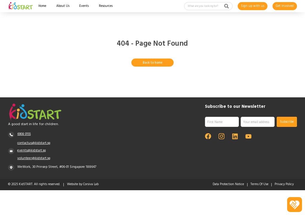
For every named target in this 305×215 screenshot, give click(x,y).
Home (42, 6)
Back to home (152, 63)
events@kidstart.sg (31, 151)
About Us (62, 6)
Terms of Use (259, 184)
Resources (106, 6)
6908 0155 (24, 134)
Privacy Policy (284, 184)
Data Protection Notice (228, 184)
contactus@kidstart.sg (33, 143)
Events (84, 6)
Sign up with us (252, 6)
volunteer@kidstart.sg (33, 159)
